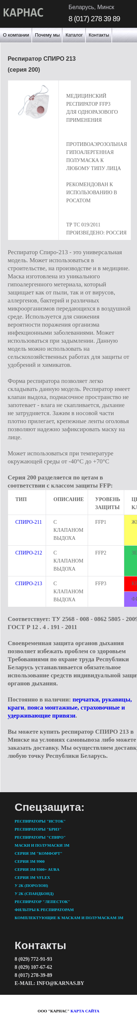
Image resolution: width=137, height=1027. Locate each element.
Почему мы (47, 35)
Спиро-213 (28, 583)
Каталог (74, 35)
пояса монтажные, (53, 707)
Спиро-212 (28, 553)
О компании (16, 35)
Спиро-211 (28, 522)
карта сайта (85, 1011)
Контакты (99, 35)
